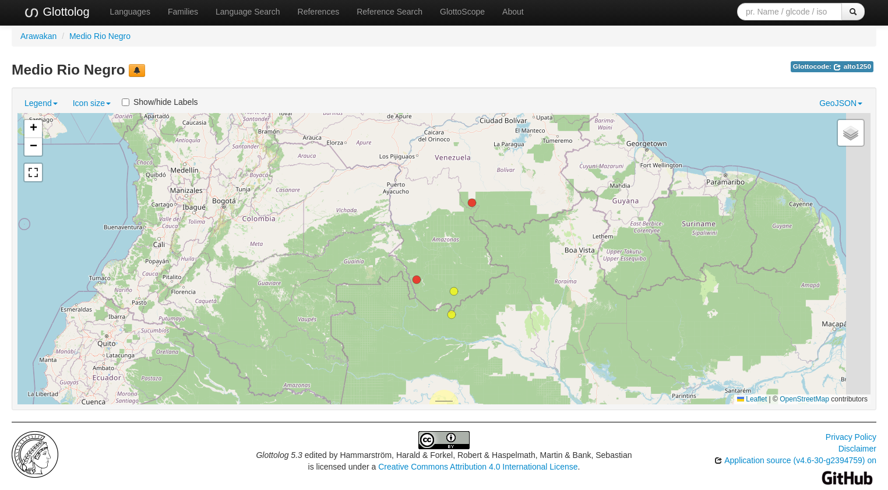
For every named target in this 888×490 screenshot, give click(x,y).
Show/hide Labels (160, 102)
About (513, 11)
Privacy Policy (851, 437)
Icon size (92, 103)
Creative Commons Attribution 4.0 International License (477, 466)
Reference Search (389, 11)
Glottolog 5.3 (279, 455)
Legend (41, 103)
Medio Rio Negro (100, 36)
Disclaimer (857, 448)
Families (183, 11)
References (319, 11)
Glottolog (56, 12)
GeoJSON (840, 103)
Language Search (248, 11)
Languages (130, 11)
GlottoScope (462, 11)
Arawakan (38, 36)
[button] (454, 291)
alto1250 (852, 66)
